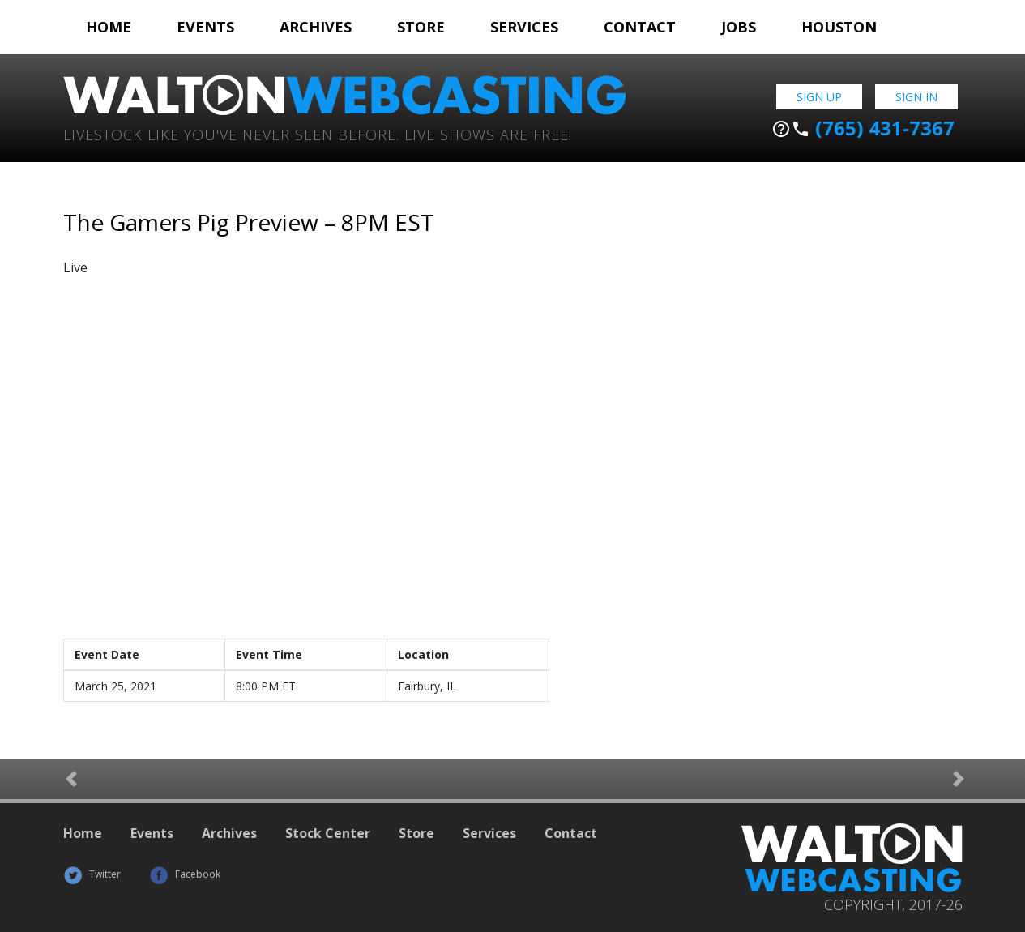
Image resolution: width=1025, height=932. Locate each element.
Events (205, 26)
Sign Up (819, 97)
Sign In (916, 97)
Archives (316, 26)
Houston (839, 26)
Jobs (738, 26)
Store (421, 26)
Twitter (92, 874)
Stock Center (327, 833)
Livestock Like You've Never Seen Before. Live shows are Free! (317, 133)
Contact (640, 26)
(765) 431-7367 (863, 128)
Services (524, 26)
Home (108, 26)
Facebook (184, 874)
